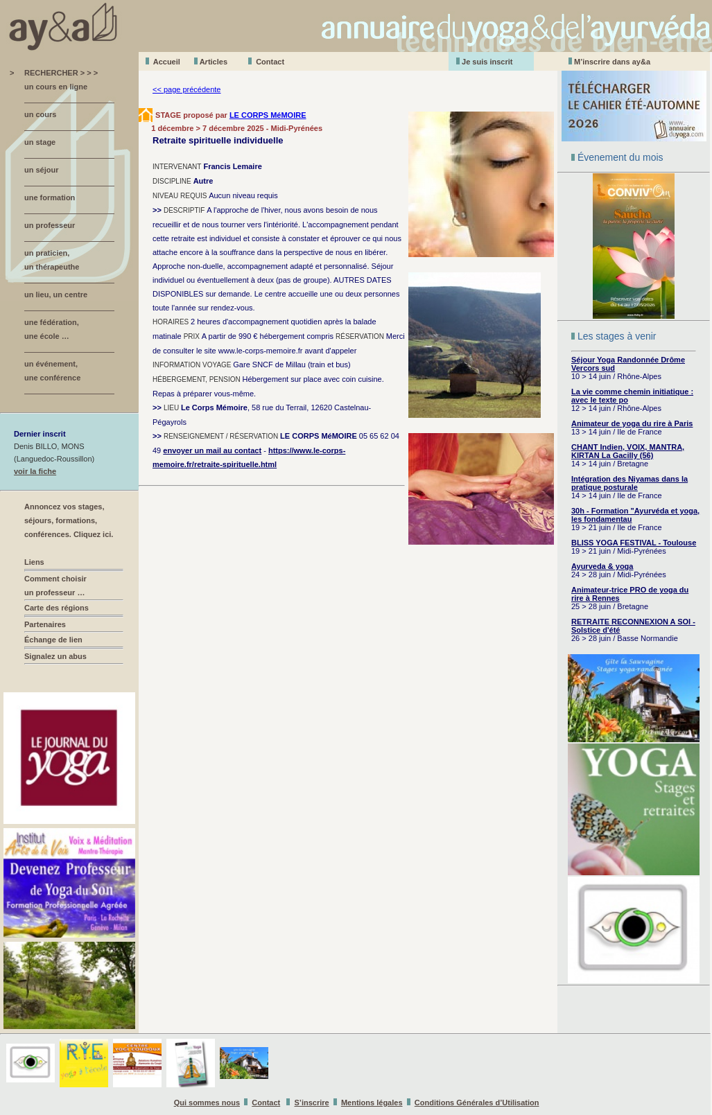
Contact (270, 62)
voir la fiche (35, 471)
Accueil (166, 62)
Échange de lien (53, 639)
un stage (39, 142)
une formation (49, 197)
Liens (34, 562)
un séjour (41, 170)
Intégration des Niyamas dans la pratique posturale (629, 483)
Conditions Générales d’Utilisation (477, 1102)
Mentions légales (372, 1102)
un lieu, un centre (55, 294)
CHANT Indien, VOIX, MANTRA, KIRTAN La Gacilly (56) (627, 451)
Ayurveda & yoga (602, 566)
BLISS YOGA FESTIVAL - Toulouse (633, 542)
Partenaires (45, 624)
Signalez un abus (55, 656)
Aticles (213, 62)
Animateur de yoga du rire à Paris (632, 423)
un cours (40, 114)
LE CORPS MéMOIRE (267, 115)
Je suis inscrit (487, 62)
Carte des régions (56, 608)
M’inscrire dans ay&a (612, 62)
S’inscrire (312, 1102)
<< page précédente (186, 89)
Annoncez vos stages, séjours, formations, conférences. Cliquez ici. (68, 520)
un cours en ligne (55, 86)
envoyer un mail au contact (212, 450)
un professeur (49, 225)
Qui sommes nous (207, 1102)
